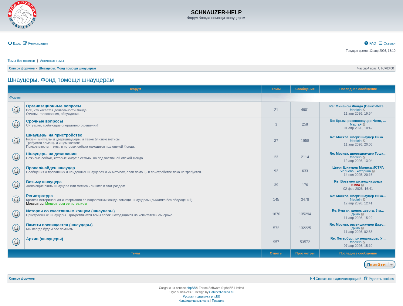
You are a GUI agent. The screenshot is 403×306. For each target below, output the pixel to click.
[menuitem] (14, 43)
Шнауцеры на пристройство (54, 135)
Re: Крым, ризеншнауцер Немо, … (358, 121)
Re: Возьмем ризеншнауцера (358, 181)
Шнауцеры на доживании (51, 154)
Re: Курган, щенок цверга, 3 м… (358, 210)
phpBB (191, 288)
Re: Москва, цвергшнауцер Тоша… (358, 153)
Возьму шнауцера (44, 182)
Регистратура (39, 195)
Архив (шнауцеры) (44, 239)
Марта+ (356, 124)
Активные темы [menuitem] (52, 60)
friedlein (356, 110)
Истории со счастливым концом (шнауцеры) (70, 211)
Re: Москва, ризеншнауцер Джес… (358, 224)
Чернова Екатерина (355, 171)
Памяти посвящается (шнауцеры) (59, 225)
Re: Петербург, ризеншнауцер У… (358, 238)
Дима (355, 214)
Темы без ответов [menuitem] (21, 60)
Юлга (355, 185)
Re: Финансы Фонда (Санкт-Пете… (358, 106)
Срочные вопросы (44, 121)
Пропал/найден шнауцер (50, 168)
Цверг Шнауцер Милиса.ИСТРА (358, 167)
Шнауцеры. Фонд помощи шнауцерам (61, 79)
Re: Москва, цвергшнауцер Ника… (358, 137)
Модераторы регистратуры (66, 203)
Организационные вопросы (53, 106)
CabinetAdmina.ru (221, 292)
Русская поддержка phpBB (201, 296)
